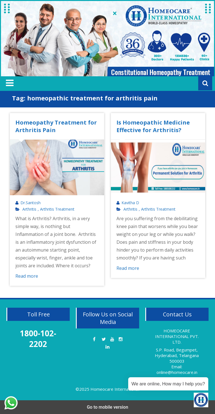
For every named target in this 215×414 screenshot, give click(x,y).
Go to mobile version (107, 407)
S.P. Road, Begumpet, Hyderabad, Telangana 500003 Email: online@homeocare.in (177, 361)
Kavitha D (130, 203)
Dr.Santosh (30, 203)
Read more (26, 276)
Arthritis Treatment (57, 209)
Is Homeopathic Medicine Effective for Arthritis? (153, 126)
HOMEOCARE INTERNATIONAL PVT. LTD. (177, 336)
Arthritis (29, 209)
